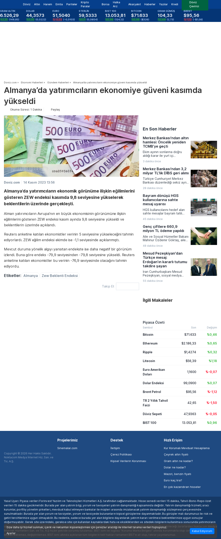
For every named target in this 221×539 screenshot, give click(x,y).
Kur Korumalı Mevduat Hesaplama (187, 448)
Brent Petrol (152, 392)
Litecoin (149, 361)
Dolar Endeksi (153, 383)
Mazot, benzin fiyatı (177, 474)
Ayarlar (11, 533)
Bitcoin (148, 334)
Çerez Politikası (121, 454)
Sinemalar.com (67, 448)
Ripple (147, 352)
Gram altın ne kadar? (178, 461)
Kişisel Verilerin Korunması (128, 461)
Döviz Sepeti (152, 414)
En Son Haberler (160, 129)
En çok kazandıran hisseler (182, 487)
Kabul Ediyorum (202, 531)
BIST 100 (149, 423)
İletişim (115, 448)
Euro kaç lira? (173, 480)
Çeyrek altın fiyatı (176, 454)
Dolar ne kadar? (175, 467)
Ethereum (150, 343)
